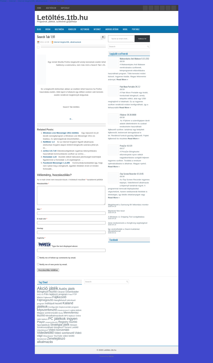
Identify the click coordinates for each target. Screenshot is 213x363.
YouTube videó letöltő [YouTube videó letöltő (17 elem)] (64, 339)
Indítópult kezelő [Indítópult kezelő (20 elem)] (53, 307)
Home (39, 8)
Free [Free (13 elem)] (70, 298)
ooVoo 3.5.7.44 (50, 151)
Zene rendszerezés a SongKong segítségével (127, 223)
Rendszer (72, 29)
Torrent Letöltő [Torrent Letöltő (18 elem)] (71, 331)
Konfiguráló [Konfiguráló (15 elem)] (53, 310)
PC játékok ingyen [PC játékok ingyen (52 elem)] (62, 322)
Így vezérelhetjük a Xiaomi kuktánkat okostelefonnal (124, 230)
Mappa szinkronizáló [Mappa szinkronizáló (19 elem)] (47, 316)
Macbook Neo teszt (116, 211)
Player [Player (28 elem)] (41, 325)
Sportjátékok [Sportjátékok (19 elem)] (43, 328)
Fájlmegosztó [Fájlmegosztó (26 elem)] (45, 303)
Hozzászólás (43, 184)
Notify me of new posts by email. (53, 268)
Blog (39, 29)
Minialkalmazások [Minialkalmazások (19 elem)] (55, 319)
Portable (135, 29)
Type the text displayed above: (65, 250)
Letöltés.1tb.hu (62, 17)
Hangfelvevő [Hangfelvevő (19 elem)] (60, 303)
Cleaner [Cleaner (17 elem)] (61, 295)
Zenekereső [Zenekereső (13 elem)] (42, 343)
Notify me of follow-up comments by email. (57, 261)
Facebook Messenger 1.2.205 (56, 163)
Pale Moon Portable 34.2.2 (130, 86)
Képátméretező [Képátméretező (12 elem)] (63, 314)
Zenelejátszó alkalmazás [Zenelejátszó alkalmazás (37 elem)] (51, 343)
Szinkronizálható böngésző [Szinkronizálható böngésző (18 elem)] (50, 331)
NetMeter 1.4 (49, 142)
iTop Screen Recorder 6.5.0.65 (131, 173)
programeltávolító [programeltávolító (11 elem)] (51, 326)
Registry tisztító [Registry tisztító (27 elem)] (67, 325)
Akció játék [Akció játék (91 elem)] (47, 291)
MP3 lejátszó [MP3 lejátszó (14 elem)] (69, 319)
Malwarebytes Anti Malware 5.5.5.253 (134, 58)
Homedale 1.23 (50, 157)
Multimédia (59, 29)
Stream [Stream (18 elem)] (73, 328)
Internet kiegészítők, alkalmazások (67, 42)
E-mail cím (42, 222)
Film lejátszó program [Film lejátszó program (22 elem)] (56, 297)
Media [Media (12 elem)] (60, 316)
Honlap (40, 232)
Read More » (122, 79)
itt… (71, 119)
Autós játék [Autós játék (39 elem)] (67, 292)
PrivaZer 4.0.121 (126, 145)
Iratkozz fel (142, 39)
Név (39, 213)
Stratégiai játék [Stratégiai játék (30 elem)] (59, 328)
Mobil (125, 29)
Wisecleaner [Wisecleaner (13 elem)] (48, 340)
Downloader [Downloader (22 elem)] (72, 295)
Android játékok (111, 29)
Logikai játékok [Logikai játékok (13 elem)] (75, 314)
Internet (97, 29)
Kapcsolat (65, 8)
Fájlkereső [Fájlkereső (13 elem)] (47, 301)
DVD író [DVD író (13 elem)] (40, 298)
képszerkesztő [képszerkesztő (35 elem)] (47, 313)
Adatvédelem (51, 8)
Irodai (47, 29)
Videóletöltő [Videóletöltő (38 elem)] (45, 336)
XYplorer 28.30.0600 (128, 114)
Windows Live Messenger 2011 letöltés (61, 133)
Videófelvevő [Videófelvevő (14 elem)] (42, 334)
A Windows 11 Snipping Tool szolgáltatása (126, 217)
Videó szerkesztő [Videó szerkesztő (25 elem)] (64, 336)
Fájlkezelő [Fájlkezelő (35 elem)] (59, 300)
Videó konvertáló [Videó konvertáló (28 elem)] (58, 333)
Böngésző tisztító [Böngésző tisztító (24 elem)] (47, 295)
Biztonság (85, 29)
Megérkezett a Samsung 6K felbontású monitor (128, 205)
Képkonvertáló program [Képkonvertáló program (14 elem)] (69, 310)
